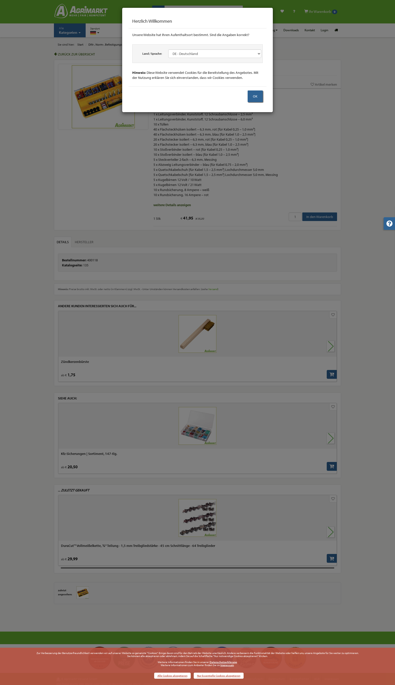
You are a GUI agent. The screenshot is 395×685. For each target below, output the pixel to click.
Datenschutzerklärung (223, 662)
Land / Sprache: (152, 53)
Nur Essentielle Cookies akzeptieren (218, 675)
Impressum (227, 665)
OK (255, 96)
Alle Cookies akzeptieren (172, 675)
